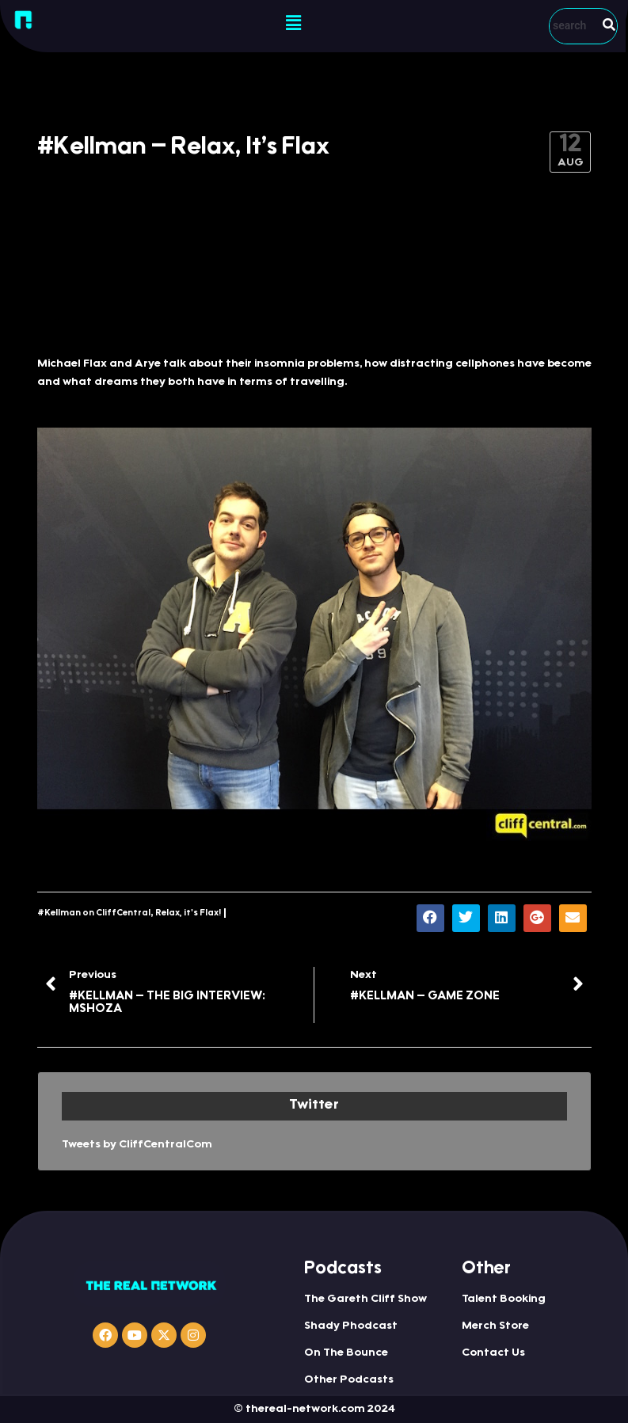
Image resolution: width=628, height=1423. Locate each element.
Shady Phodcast (351, 1326)
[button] (293, 24)
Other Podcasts (349, 1380)
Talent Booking (504, 1299)
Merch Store (495, 1326)
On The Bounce (346, 1353)
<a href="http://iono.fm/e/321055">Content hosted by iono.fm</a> (314, 286)
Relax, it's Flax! (188, 913)
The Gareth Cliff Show (365, 1299)
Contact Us (493, 1353)
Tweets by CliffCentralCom (137, 1145)
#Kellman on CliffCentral (93, 913)
